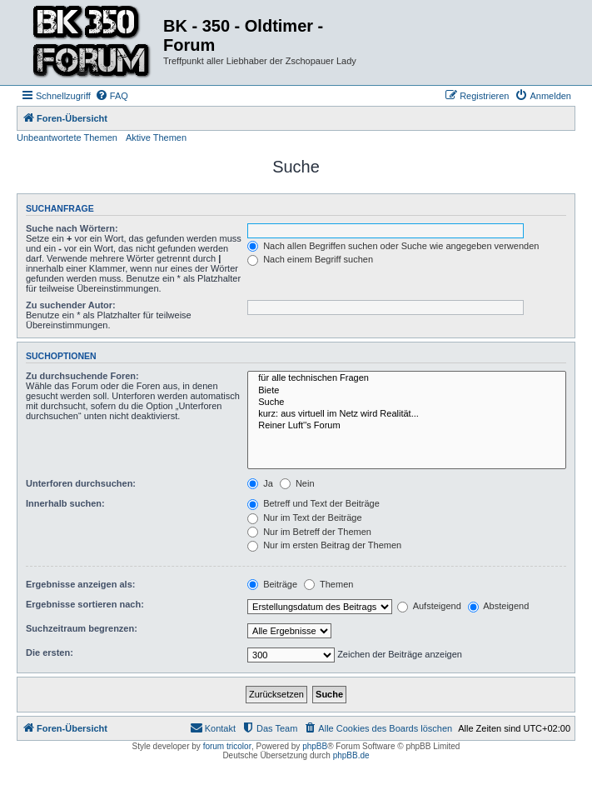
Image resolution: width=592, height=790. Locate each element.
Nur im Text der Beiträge (304, 517)
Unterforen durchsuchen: (81, 483)
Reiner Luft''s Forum (407, 426)
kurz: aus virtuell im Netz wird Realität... (407, 414)
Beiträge (272, 584)
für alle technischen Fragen (407, 378)
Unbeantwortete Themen (67, 137)
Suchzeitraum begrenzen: (81, 628)
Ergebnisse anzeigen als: (80, 584)
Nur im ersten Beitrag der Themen (324, 545)
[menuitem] (111, 96)
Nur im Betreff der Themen (309, 532)
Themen (328, 584)
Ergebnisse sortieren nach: (85, 604)
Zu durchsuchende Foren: (82, 376)
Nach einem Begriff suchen (310, 259)
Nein (297, 483)
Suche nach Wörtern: (72, 228)
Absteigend (499, 606)
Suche (407, 402)
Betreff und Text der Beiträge (313, 503)
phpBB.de (351, 755)
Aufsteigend (429, 606)
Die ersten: (49, 653)
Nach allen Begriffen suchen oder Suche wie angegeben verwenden (393, 246)
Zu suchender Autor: (71, 305)
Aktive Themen (156, 137)
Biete (407, 391)
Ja (260, 483)
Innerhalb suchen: (65, 503)
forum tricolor (227, 746)
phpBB (314, 746)
